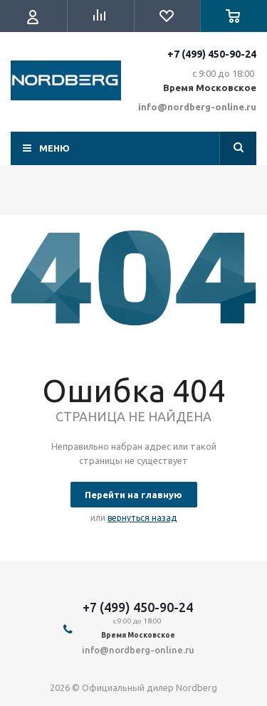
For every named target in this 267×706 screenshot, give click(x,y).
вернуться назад (142, 517)
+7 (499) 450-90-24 (211, 54)
